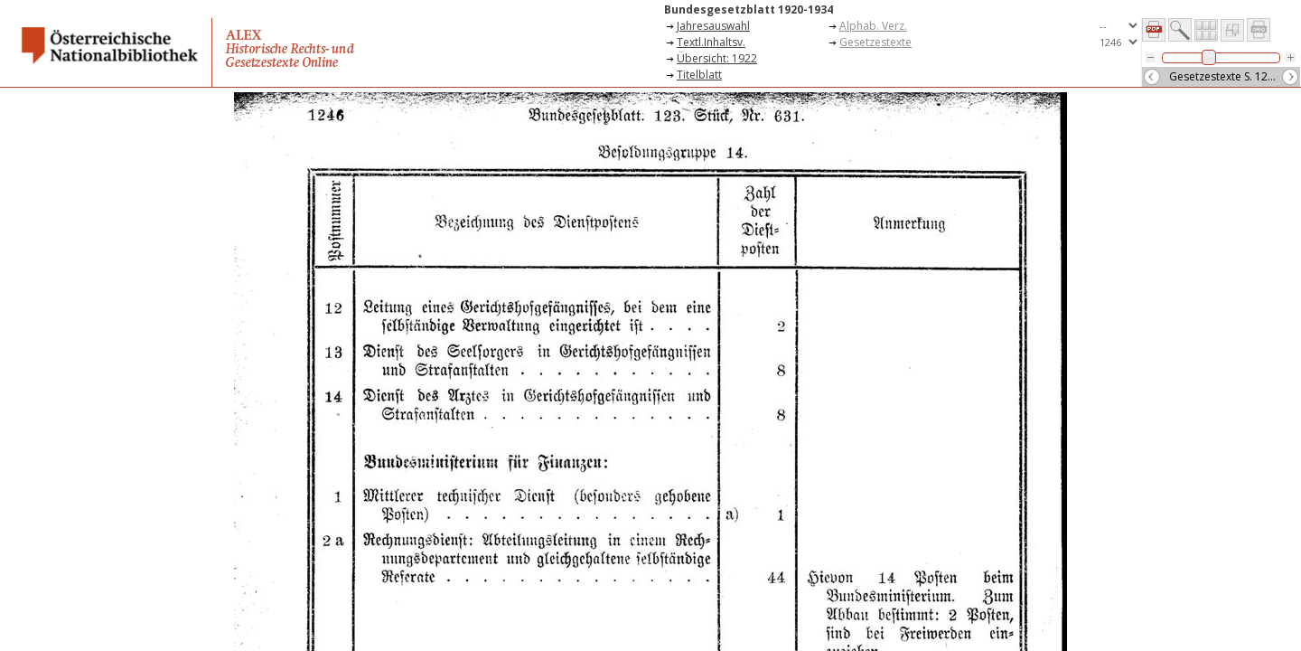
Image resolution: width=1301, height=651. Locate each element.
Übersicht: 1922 (717, 58)
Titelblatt (699, 74)
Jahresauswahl (713, 25)
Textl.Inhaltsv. (711, 42)
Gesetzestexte (875, 42)
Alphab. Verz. (873, 25)
